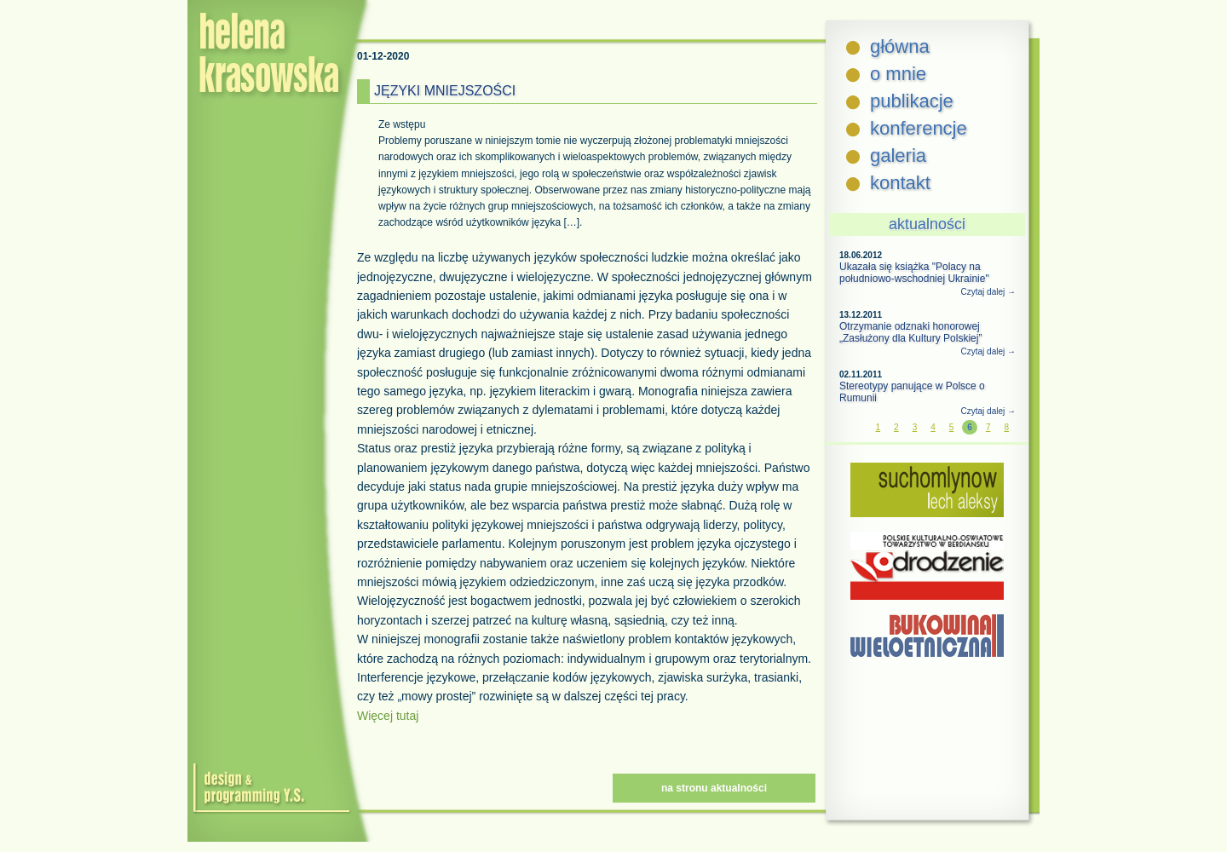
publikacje (911, 101)
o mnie (898, 73)
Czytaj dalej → (988, 291)
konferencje (918, 128)
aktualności (927, 224)
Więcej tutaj (387, 715)
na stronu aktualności (714, 788)
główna (900, 46)
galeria (898, 155)
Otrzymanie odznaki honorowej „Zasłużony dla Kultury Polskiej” (910, 332)
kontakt (900, 182)
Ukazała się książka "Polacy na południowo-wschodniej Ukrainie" (914, 273)
